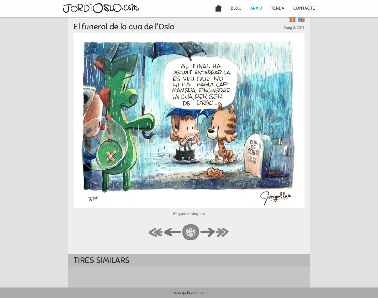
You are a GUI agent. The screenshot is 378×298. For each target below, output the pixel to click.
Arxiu (256, 8)
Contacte (304, 8)
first (156, 233)
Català (292, 20)
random (191, 232)
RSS (202, 293)
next (207, 233)
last (222, 233)
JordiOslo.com (101, 8)
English (301, 20)
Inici (218, 9)
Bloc (236, 8)
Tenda (277, 8)
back (172, 232)
